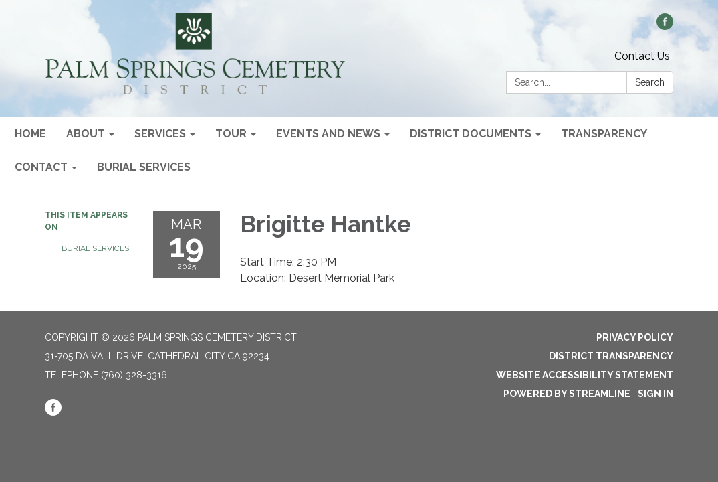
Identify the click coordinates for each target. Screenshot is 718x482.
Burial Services (95, 248)
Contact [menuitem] (41, 167)
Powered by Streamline (566, 393)
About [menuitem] (85, 133)
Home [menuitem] (30, 133)
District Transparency (611, 356)
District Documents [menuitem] (470, 133)
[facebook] (664, 26)
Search (650, 82)
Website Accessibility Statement (584, 375)
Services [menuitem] (160, 133)
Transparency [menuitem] (604, 133)
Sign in (655, 393)
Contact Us (642, 56)
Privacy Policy (634, 337)
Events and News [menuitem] (328, 133)
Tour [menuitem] (231, 133)
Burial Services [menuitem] (144, 167)
